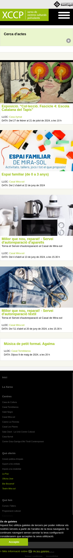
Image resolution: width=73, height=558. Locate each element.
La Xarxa (7, 386)
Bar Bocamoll (8, 484)
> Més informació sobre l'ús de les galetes (24, 551)
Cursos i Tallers (9, 506)
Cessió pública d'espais (12, 459)
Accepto (14, 541)
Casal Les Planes (10, 427)
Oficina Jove (7, 479)
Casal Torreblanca (21, 351)
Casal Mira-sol (16, 181)
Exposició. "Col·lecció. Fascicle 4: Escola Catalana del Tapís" (35, 108)
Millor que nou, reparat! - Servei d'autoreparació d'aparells (27, 240)
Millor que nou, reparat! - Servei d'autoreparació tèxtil (27, 312)
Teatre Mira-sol (9, 489)
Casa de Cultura (9, 402)
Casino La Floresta (10, 422)
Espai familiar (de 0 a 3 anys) (25, 174)
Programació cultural (11, 511)
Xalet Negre (7, 412)
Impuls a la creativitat (11, 469)
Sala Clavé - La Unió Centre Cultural (18, 432)
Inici (2, 23)
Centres (6, 396)
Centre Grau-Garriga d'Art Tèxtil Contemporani (23, 441)
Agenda (10, 23)
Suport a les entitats (11, 464)
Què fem (7, 500)
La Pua (5, 474)
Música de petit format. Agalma (29, 344)
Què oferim (8, 453)
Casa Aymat (15, 117)
